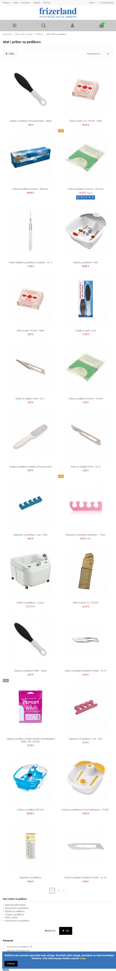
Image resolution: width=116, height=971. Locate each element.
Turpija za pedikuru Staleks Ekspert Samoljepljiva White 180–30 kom (30, 740)
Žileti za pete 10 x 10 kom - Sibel (86, 121)
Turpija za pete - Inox (85, 330)
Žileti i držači (11, 917)
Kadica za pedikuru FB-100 (30, 809)
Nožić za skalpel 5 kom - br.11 (30, 398)
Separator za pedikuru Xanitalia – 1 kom (86, 535)
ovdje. (83, 958)
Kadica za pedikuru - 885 (85, 262)
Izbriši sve (50, 931)
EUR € (92, 3)
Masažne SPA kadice (15, 905)
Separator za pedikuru (30, 877)
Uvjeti (15, 3)
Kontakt (36, 3)
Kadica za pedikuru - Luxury (30, 602)
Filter (10, 54)
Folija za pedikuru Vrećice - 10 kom (85, 398)
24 (109, 54)
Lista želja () (106, 3)
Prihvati (11, 963)
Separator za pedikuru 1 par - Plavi (30, 535)
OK (65, 931)
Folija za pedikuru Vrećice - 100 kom (86, 189)
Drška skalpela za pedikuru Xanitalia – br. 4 (30, 262)
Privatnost (25, 3)
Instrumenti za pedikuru (17, 908)
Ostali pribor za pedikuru (17, 920)
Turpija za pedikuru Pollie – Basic (30, 670)
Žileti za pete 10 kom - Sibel (30, 330)
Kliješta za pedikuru (15, 911)
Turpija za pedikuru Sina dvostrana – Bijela (30, 121)
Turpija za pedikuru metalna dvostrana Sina (30, 466)
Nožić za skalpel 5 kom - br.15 (85, 466)
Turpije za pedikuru (14, 914)
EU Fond (47, 3)
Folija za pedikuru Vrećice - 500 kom (30, 189)
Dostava (6, 3)
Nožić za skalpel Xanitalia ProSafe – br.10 (85, 670)
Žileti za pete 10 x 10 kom (85, 602)
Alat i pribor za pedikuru (15, 899)
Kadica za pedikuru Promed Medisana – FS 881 (85, 809)
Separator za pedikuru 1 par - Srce (85, 739)
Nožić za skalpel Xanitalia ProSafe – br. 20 (86, 877)
